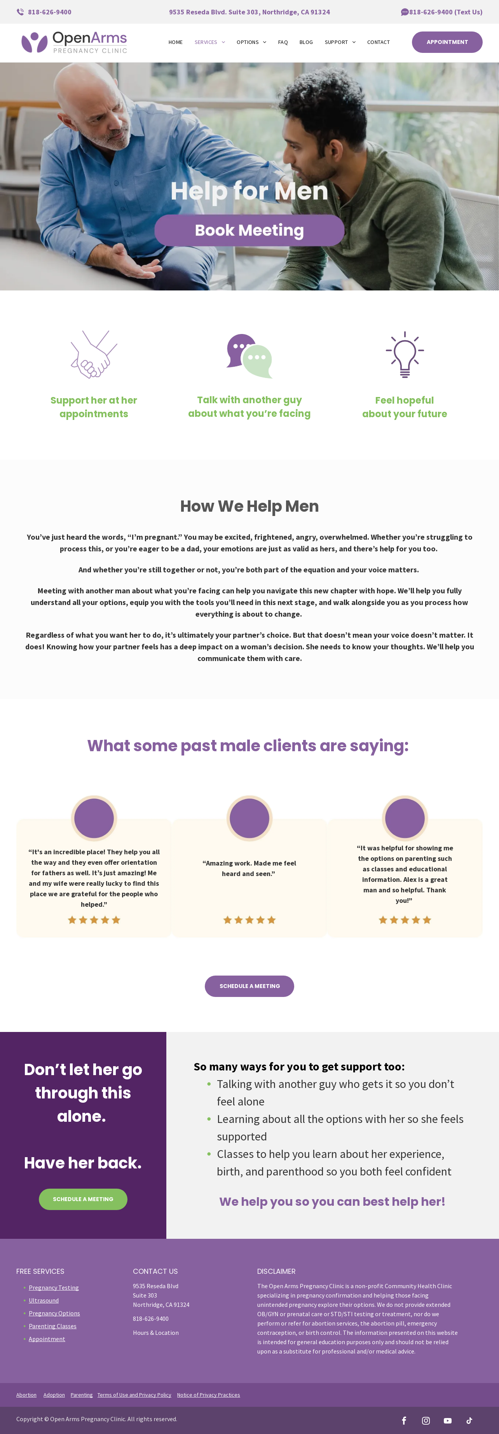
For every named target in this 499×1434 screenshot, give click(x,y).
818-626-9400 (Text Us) (446, 11)
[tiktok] (469, 1421)
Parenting (82, 1394)
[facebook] (404, 1421)
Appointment (47, 1339)
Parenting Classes (53, 1326)
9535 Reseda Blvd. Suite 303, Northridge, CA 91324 (249, 11)
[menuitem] (176, 42)
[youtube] (447, 1421)
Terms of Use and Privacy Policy (134, 1394)
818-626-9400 (50, 11)
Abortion (26, 1394)
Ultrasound (44, 1300)
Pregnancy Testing (54, 1287)
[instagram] (426, 1421)
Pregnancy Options (54, 1313)
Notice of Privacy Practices (208, 1394)
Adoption (54, 1394)
